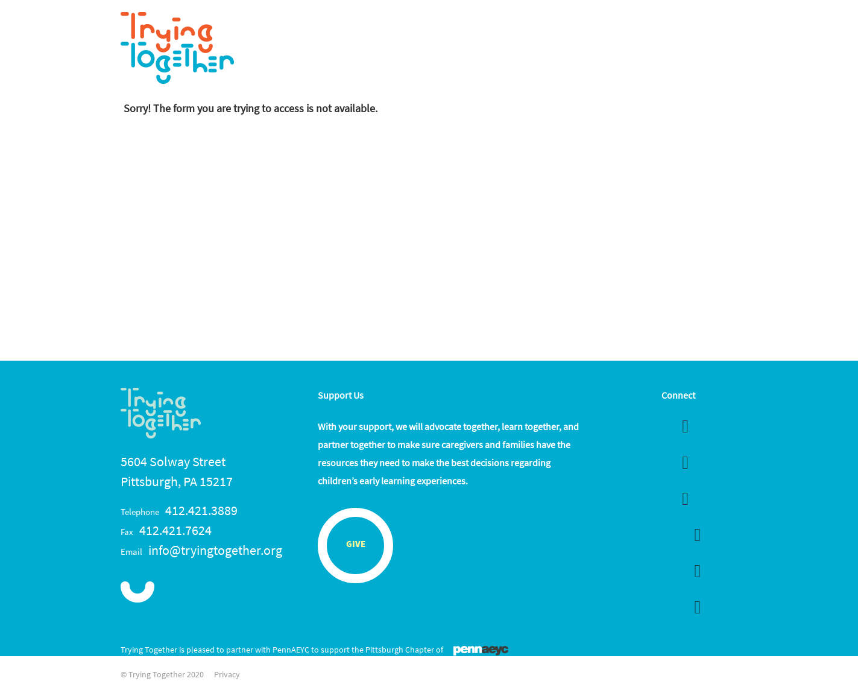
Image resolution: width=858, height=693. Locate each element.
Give (355, 545)
